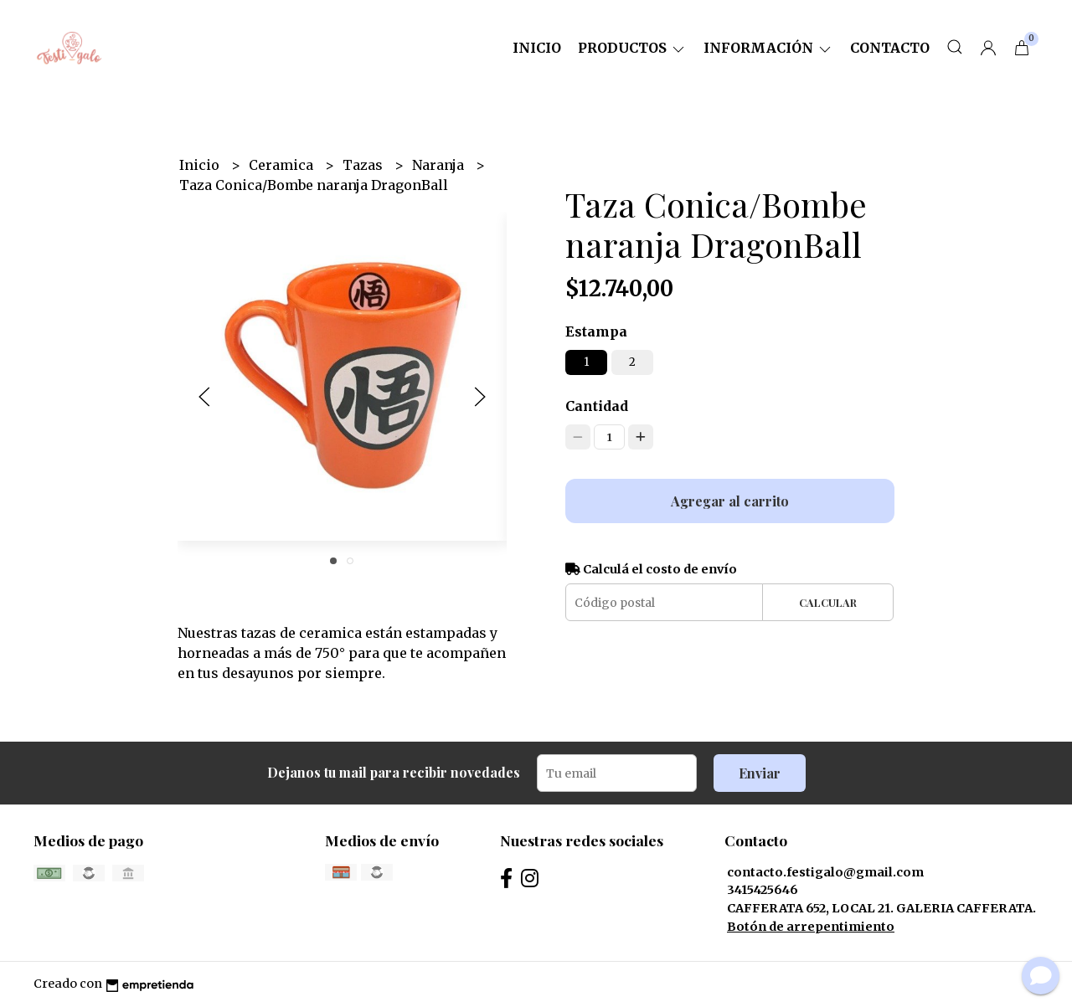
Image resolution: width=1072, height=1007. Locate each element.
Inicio (537, 47)
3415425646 (762, 889)
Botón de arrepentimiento (810, 926)
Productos (632, 47)
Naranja (439, 165)
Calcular (828, 602)
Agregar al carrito (730, 501)
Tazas (364, 165)
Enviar (760, 773)
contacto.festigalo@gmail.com (825, 872)
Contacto (890, 47)
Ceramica (283, 165)
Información (768, 47)
